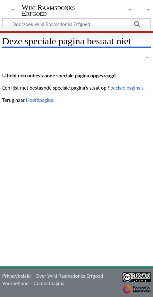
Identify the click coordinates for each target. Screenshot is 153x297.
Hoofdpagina (39, 100)
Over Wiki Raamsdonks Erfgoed (69, 276)
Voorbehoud (15, 283)
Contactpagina (49, 283)
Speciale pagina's (126, 88)
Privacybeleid (16, 276)
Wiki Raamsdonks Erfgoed (48, 11)
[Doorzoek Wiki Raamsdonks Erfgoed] (76, 24)
